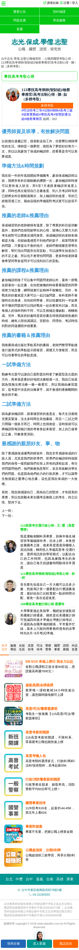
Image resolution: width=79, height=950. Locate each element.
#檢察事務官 (33, 119)
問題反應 (19, 20)
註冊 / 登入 (71, 2)
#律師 (54, 110)
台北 (9, 879)
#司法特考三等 (31, 110)
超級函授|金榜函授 (39, 685)
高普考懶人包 (35, 756)
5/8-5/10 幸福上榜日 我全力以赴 (49, 661)
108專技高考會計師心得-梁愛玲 (42, 604)
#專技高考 (46, 114)
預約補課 (59, 11)
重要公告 (19, 11)
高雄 (59, 879)
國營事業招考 (35, 803)
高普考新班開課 (37, 732)
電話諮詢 (65, 943)
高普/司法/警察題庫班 (41, 708)
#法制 (46, 110)
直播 (19, 29)
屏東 (70, 879)
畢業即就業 (33, 826)
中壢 (19, 879)
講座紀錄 (53, 2)
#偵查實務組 (30, 114)
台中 (29, 879)
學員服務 (59, 20)
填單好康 (13, 943)
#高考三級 (65, 110)
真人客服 (39, 943)
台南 (49, 879)
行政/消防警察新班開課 (42, 779)
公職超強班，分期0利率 (43, 850)
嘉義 (39, 879)
